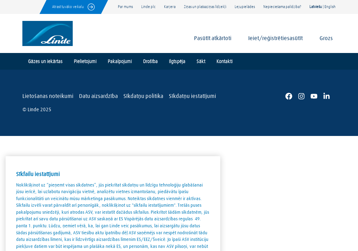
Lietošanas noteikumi (47, 96)
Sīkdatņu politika (143, 96)
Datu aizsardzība (98, 96)
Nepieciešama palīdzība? (282, 7)
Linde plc (148, 7)
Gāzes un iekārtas (45, 61)
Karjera (170, 7)
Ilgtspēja (177, 61)
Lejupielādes (245, 7)
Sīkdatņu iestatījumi (192, 96)
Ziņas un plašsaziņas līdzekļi (205, 7)
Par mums (125, 7)
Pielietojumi (85, 61)
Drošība (150, 61)
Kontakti (224, 61)
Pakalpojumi (120, 61)
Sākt (200, 61)
